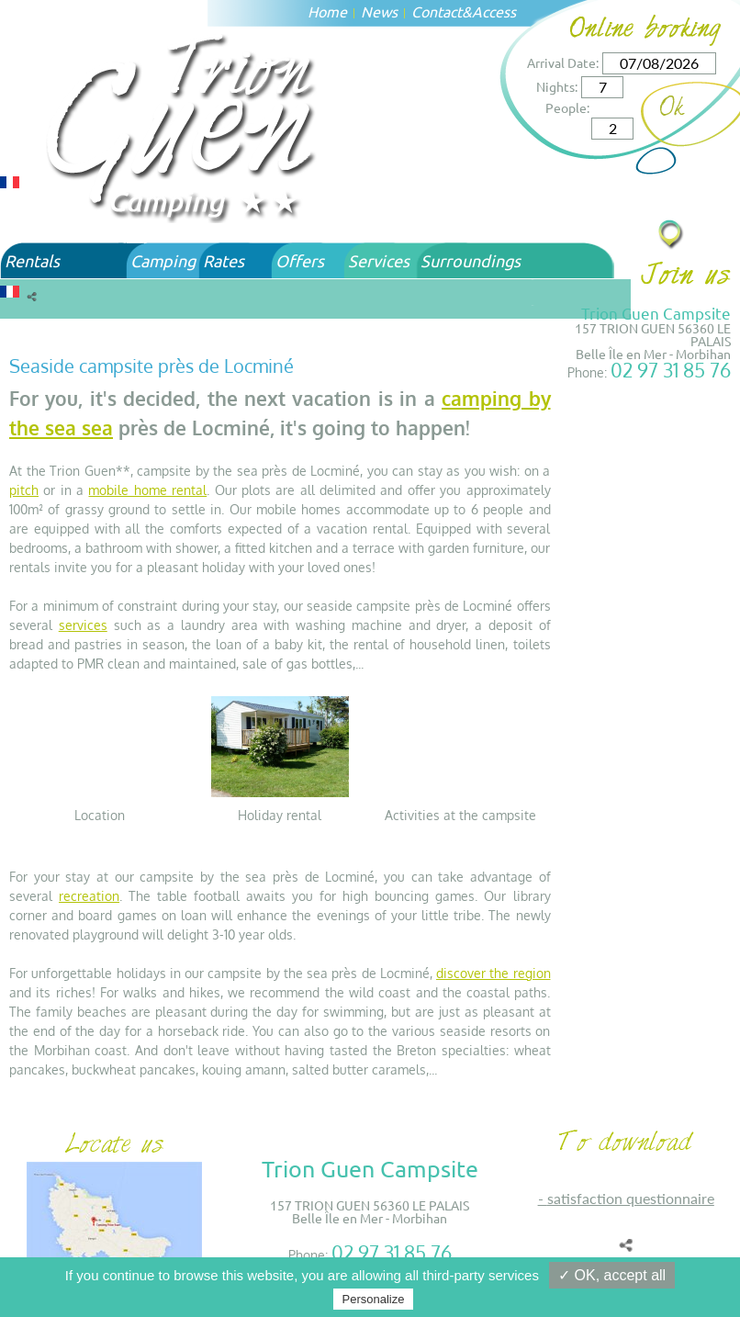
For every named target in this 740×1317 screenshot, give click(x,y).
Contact (436, 11)
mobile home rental (147, 490)
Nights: (556, 86)
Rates (223, 260)
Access (494, 11)
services (83, 625)
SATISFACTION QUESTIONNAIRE (630, 1198)
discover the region (493, 973)
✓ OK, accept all (612, 1275)
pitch (24, 490)
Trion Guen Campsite (656, 312)
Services (378, 260)
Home (327, 11)
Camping (163, 260)
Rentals (32, 260)
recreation (89, 896)
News (379, 11)
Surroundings (470, 260)
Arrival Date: (563, 62)
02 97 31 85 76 (671, 369)
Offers (299, 260)
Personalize (373, 1299)
